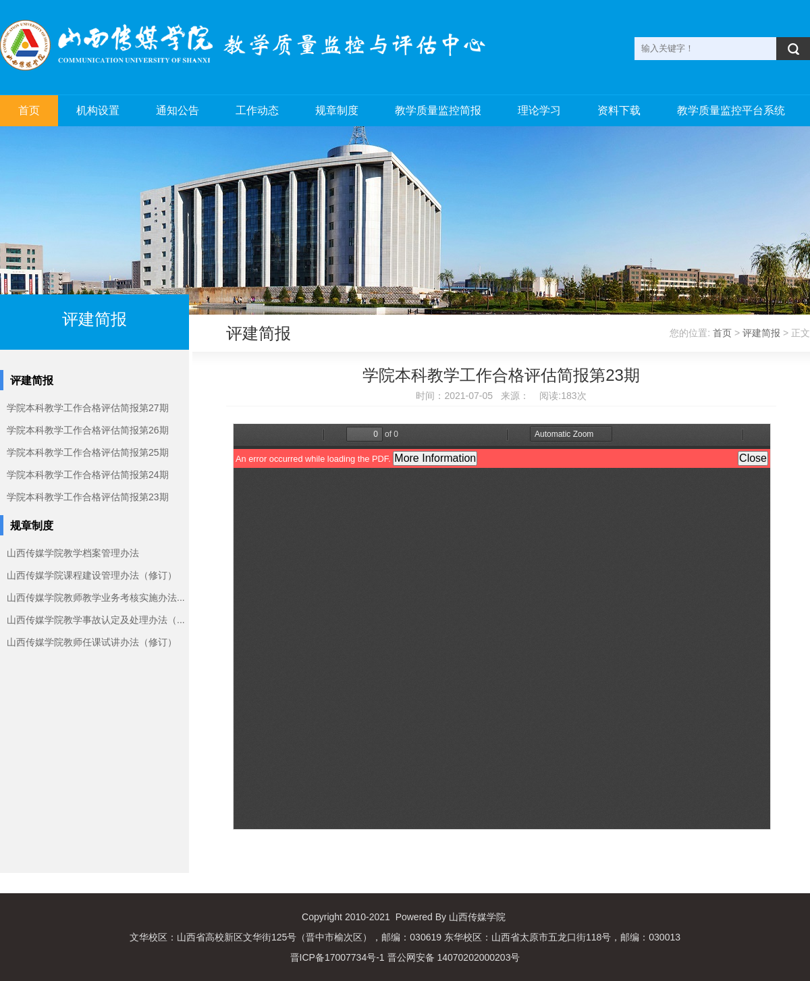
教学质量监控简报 (438, 110)
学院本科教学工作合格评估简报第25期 (88, 452)
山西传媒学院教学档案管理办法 (73, 553)
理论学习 (539, 110)
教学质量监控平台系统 (731, 110)
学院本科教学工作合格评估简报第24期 (88, 474)
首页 (29, 110)
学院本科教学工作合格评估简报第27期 (88, 407)
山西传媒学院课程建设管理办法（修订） (92, 575)
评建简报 (761, 332)
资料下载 (619, 110)
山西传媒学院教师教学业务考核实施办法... (96, 597)
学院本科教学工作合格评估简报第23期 (88, 497)
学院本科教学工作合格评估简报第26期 (88, 430)
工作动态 (257, 110)
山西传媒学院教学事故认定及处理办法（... (96, 619)
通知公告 (177, 110)
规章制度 (336, 110)
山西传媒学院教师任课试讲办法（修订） (92, 642)
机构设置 (97, 110)
